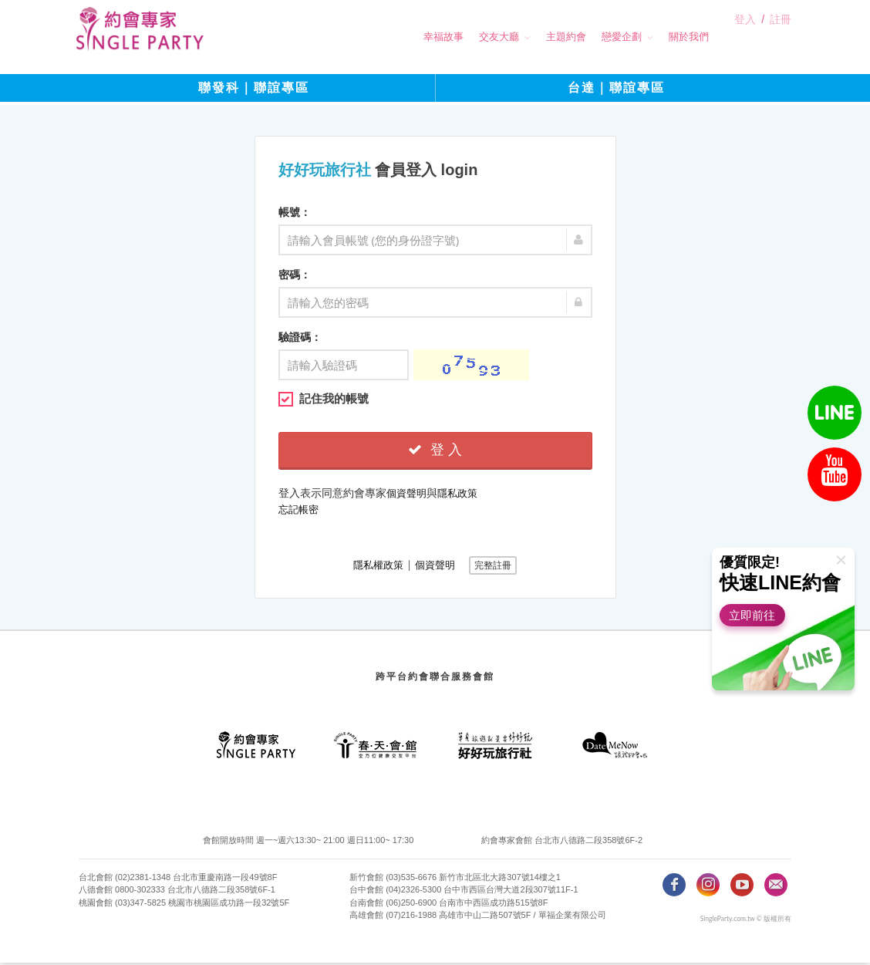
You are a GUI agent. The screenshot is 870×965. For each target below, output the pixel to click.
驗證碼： (300, 339)
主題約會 (538, 36)
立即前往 (757, 615)
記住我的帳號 (323, 401)
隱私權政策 (378, 567)
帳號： (294, 214)
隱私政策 (457, 495)
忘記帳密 (298, 512)
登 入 (435, 452)
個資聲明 (406, 495)
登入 (745, 38)
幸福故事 (416, 36)
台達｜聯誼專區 (616, 92)
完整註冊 (492, 567)
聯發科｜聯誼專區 (253, 92)
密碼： (294, 277)
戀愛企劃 (594, 36)
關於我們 (661, 36)
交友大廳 (471, 36)
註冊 (780, 38)
